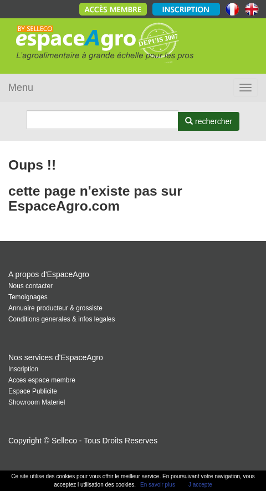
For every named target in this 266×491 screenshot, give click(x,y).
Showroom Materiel (36, 402)
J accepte (200, 485)
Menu (20, 87)
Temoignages (28, 297)
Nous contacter (30, 286)
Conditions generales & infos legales (61, 319)
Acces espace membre (41, 380)
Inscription (23, 369)
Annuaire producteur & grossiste (55, 308)
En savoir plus (157, 485)
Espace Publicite (32, 391)
